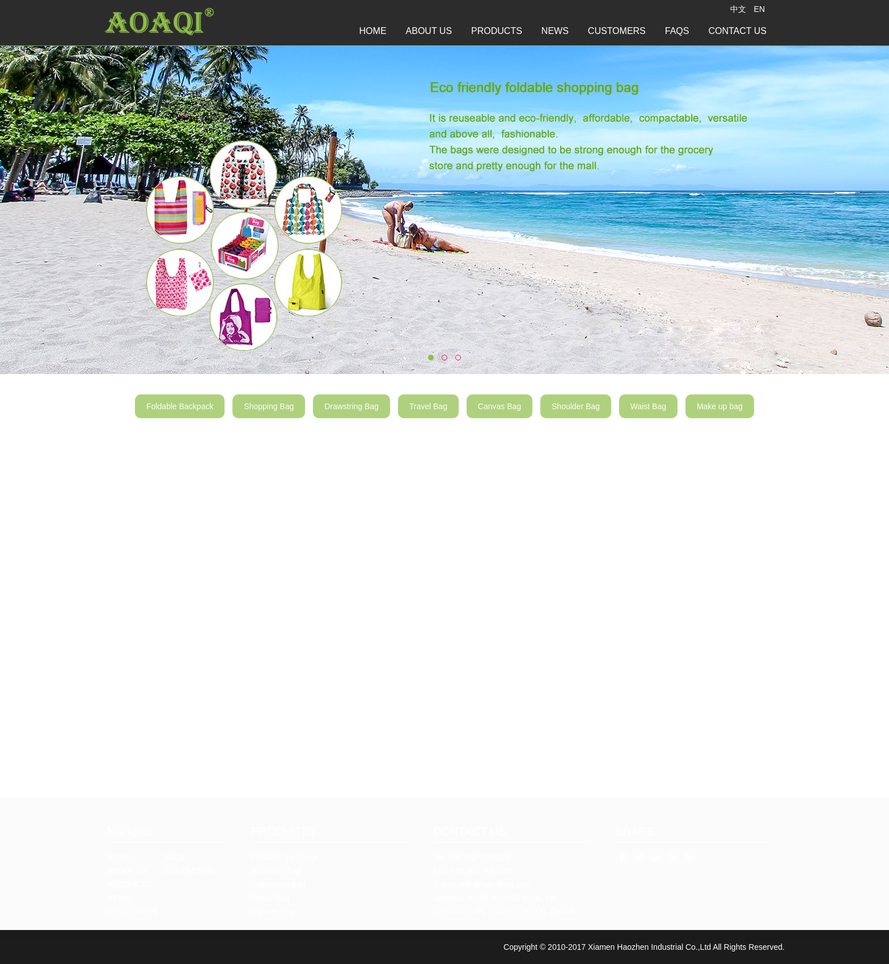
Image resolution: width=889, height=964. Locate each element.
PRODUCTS (496, 31)
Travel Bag (428, 413)
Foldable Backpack (179, 413)
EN (759, 9)
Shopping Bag (269, 413)
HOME (373, 31)
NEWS (555, 31)
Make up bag (720, 413)
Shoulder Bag (576, 413)
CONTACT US (737, 31)
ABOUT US (429, 31)
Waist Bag (648, 413)
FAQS (677, 31)
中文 (738, 9)
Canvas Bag (499, 413)
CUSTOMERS (617, 31)
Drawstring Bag (351, 413)
